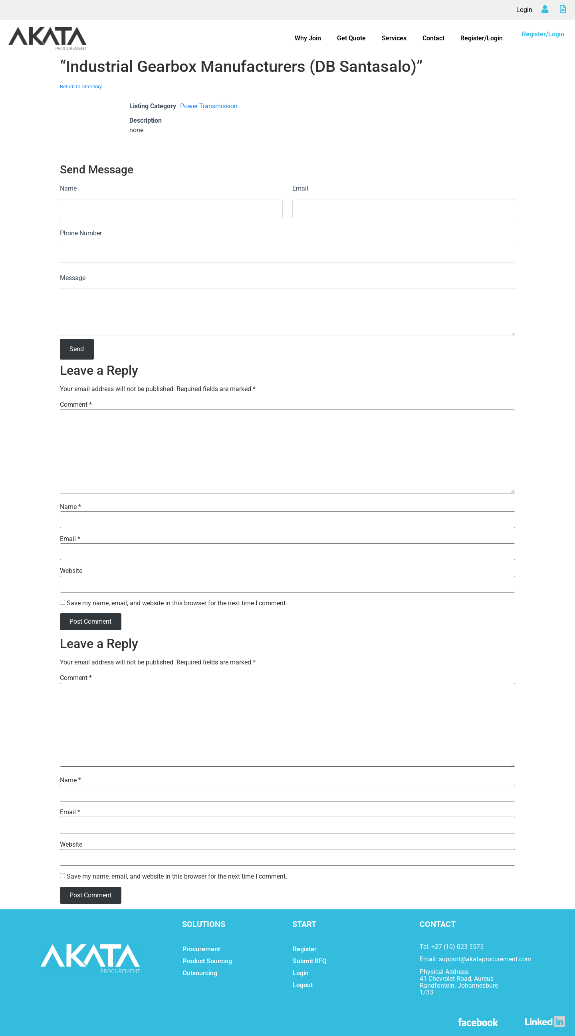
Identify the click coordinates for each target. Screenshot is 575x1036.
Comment (76, 405)
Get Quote (351, 38)
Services (394, 38)
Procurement (201, 949)
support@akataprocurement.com (485, 959)
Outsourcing (199, 973)
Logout (303, 985)
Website (71, 571)
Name (68, 188)
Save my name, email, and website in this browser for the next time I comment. (177, 603)
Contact (433, 38)
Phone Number (81, 233)
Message (72, 278)
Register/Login (481, 38)
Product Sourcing (207, 961)
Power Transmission (209, 106)
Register (305, 949)
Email (300, 188)
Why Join (308, 38)
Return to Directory (81, 86)
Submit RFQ (310, 961)
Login (524, 10)
